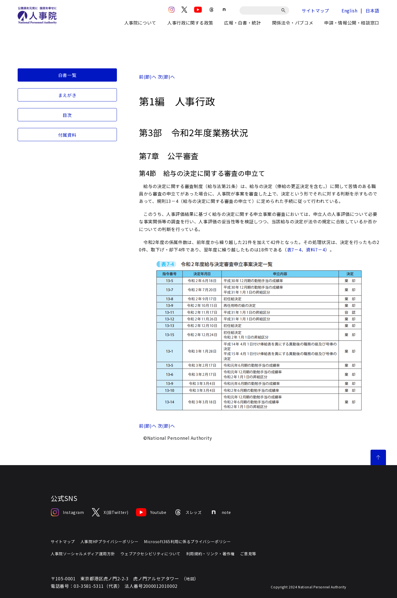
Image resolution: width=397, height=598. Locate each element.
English (349, 10)
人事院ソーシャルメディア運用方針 (83, 553)
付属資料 (67, 135)
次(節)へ (166, 76)
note (220, 512)
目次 (67, 115)
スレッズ (188, 512)
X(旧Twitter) (110, 512)
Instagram (67, 512)
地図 (190, 578)
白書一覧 (67, 75)
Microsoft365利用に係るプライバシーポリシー (187, 541)
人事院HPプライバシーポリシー (110, 541)
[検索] (284, 10)
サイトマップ (315, 10)
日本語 (372, 10)
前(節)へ (147, 76)
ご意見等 (248, 553)
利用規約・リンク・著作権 (210, 553)
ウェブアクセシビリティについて (150, 553)
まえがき (67, 95)
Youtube (151, 512)
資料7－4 (315, 249)
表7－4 (294, 249)
